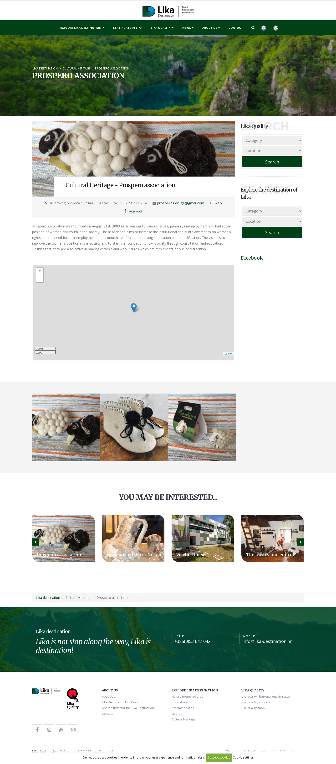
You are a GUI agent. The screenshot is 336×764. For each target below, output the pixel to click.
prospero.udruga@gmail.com (180, 203)
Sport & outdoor (183, 702)
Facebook (133, 211)
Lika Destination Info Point (120, 702)
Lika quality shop (253, 708)
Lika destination (45, 68)
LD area (177, 714)
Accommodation (183, 708)
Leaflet (228, 353)
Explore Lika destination (81, 28)
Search (272, 162)
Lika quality (161, 28)
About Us (209, 28)
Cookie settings (243, 757)
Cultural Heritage (76, 68)
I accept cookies (219, 757)
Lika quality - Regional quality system (266, 697)
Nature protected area (187, 697)
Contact (236, 28)
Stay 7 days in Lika (127, 28)
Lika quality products (255, 702)
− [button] (39, 278)
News (186, 28)
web (218, 203)
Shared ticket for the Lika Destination (128, 708)
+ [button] (39, 271)
